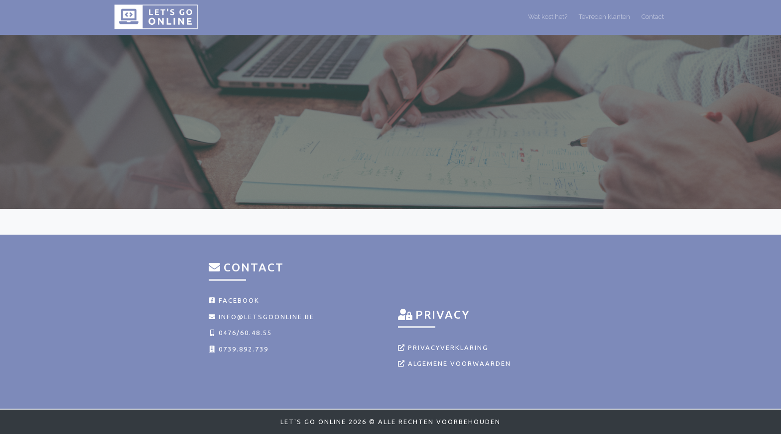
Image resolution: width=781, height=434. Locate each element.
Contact (653, 16)
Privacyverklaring (443, 347)
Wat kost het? (547, 16)
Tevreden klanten (604, 16)
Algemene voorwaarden (454, 363)
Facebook (234, 300)
